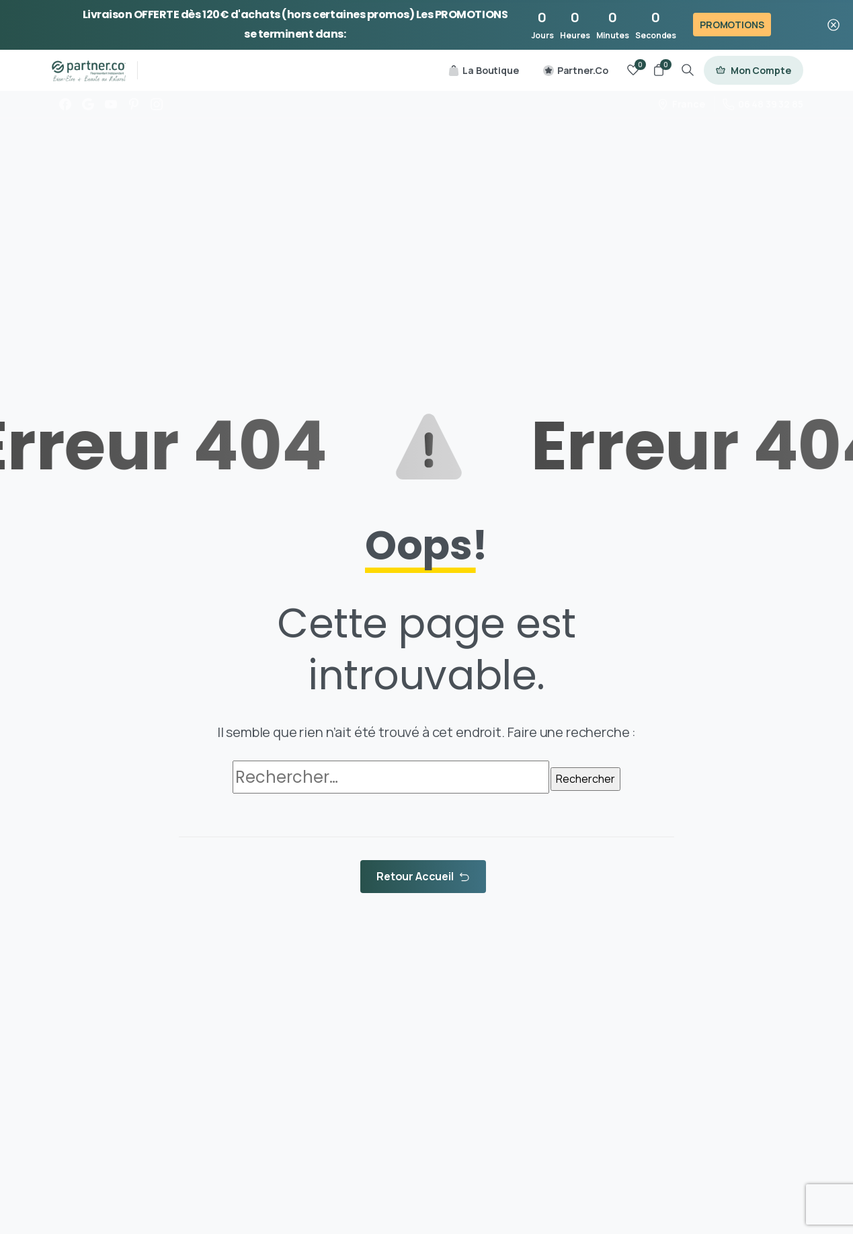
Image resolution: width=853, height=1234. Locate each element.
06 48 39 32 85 (763, 104)
